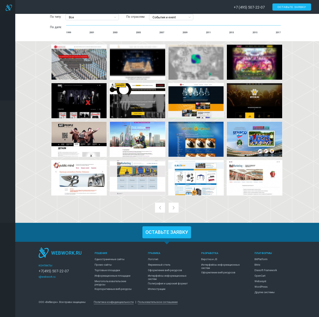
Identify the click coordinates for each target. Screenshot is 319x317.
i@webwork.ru (47, 276)
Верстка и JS (209, 259)
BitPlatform (261, 259)
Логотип (153, 259)
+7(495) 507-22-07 (54, 271)
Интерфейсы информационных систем (167, 277)
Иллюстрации (156, 288)
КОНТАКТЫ (45, 265)
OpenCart (260, 275)
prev (160, 208)
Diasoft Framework (266, 270)
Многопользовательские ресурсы (110, 283)
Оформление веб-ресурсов (165, 270)
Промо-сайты (103, 264)
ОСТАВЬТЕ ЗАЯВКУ (166, 232)
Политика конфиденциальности (114, 302)
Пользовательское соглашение (158, 302)
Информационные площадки (112, 275)
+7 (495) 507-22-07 (249, 7)
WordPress (261, 286)
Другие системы (265, 292)
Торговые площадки (107, 270)
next (174, 208)
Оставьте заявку (291, 7)
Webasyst (260, 281)
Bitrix (257, 264)
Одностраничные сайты (110, 259)
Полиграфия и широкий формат (168, 283)
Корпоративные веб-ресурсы (113, 288)
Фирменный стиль (159, 264)
